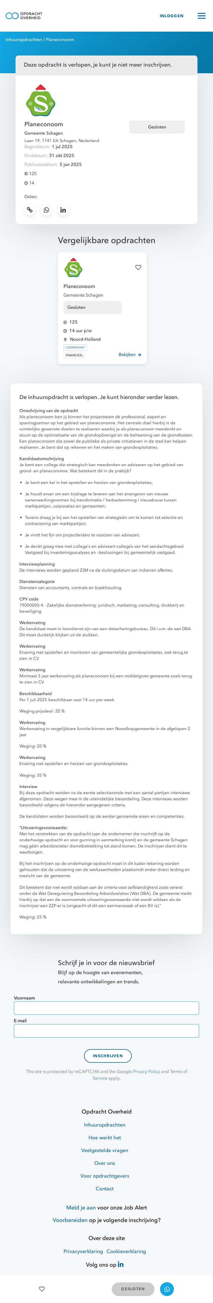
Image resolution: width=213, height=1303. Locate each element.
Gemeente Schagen (43, 133)
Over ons (104, 1163)
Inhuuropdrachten (24, 40)
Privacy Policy (146, 1072)
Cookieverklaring (126, 1251)
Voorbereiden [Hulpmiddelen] (70, 1220)
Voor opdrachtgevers (104, 1176)
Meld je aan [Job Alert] (81, 1207)
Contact (105, 1188)
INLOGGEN (172, 16)
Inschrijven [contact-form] (108, 1056)
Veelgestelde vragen (104, 1150)
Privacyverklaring (83, 1251)
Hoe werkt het (104, 1137)
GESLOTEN (133, 1289)
